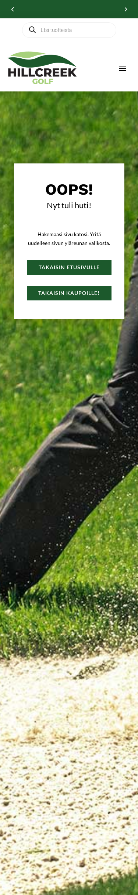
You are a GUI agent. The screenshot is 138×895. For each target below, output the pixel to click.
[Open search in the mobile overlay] (69, 30)
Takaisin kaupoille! (69, 293)
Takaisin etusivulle (69, 267)
